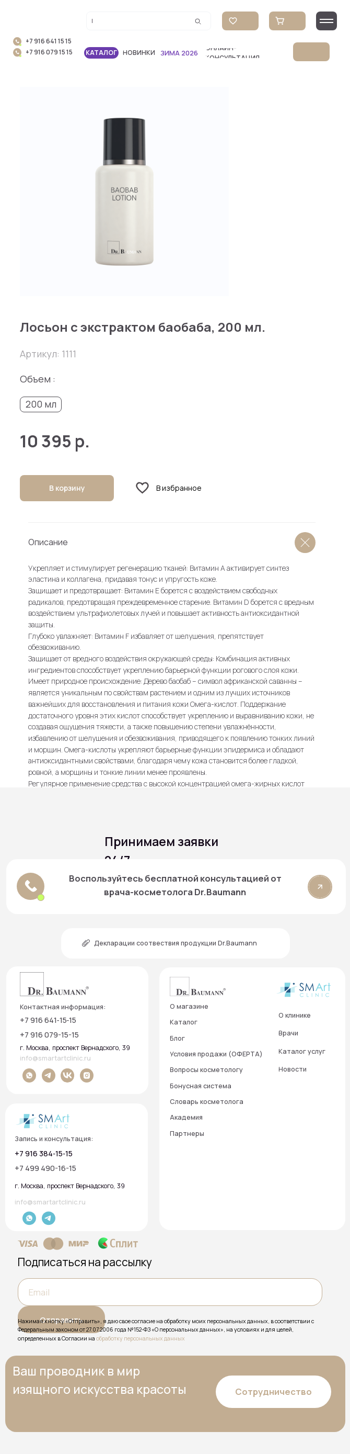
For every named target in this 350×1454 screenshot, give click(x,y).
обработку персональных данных (140, 1338)
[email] (170, 1291)
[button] (246, 53)
